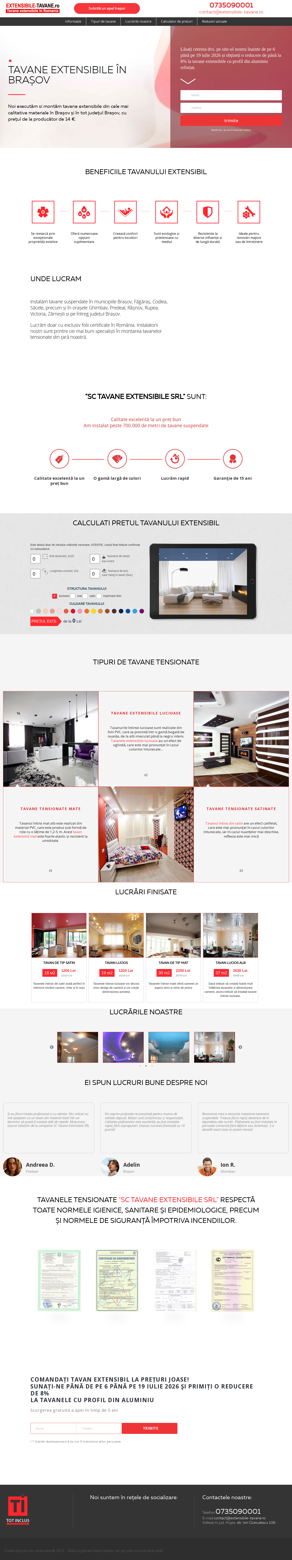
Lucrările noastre (138, 21)
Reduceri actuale (214, 21)
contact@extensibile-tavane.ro (231, 12)
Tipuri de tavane (103, 21)
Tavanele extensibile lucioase (134, 740)
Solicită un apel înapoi (107, 8)
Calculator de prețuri (176, 21)
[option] (77, 1047)
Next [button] (240, 1047)
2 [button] (146, 1066)
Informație (73, 21)
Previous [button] (52, 1047)
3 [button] (152, 1066)
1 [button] (140, 1066)
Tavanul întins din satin (224, 823)
